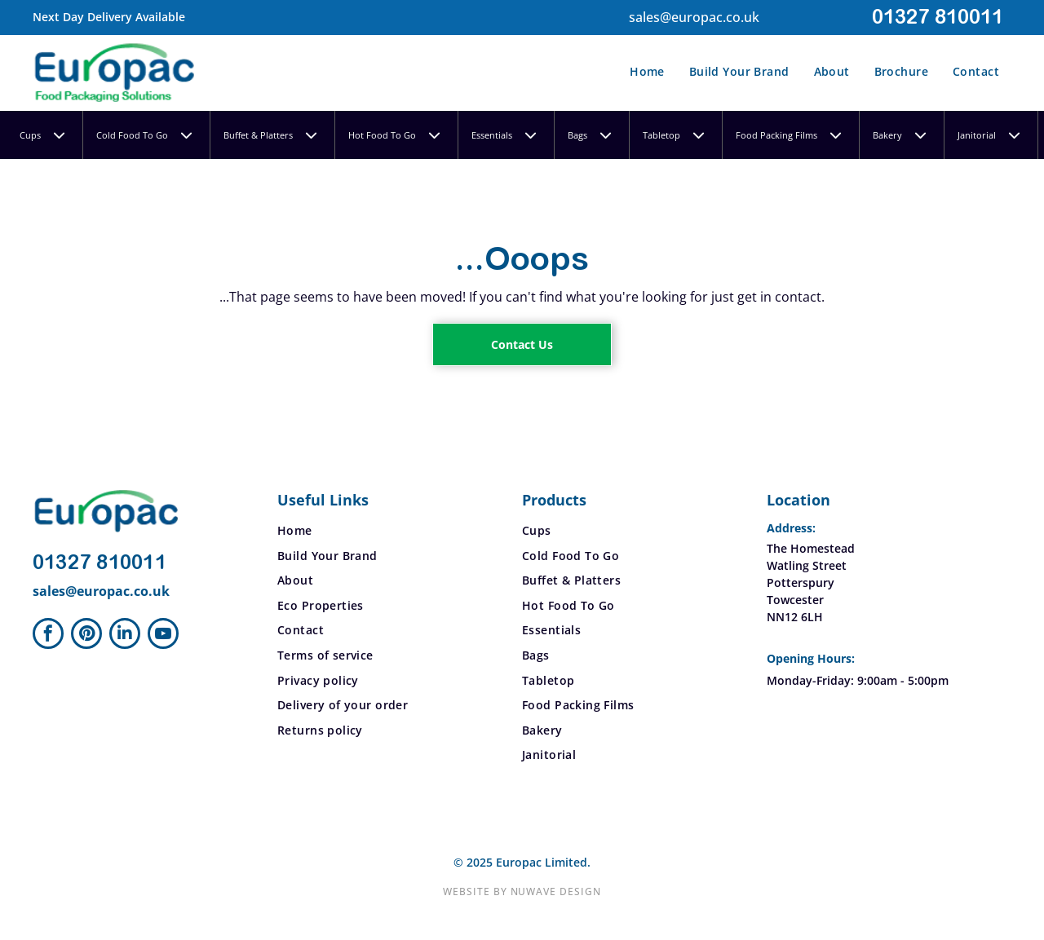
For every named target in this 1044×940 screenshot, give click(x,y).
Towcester (795, 599)
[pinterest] (86, 635)
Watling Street (807, 565)
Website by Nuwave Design (522, 891)
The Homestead (811, 548)
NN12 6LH (795, 616)
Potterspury (800, 582)
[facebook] (48, 635)
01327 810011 (937, 17)
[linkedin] (124, 635)
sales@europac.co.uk (694, 17)
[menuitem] (647, 72)
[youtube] (163, 635)
